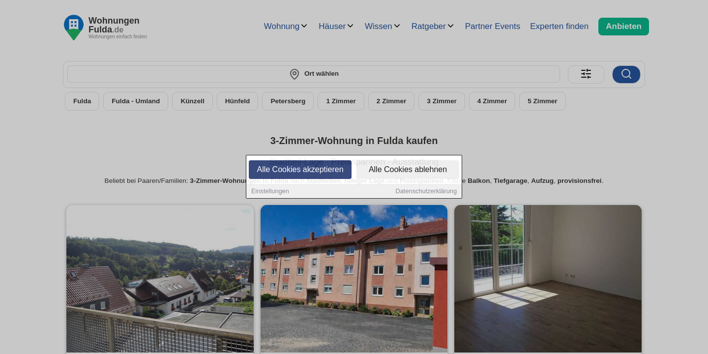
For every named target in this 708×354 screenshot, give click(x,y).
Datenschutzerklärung (426, 192)
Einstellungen (270, 192)
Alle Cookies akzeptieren (300, 170)
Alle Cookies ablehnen (408, 170)
